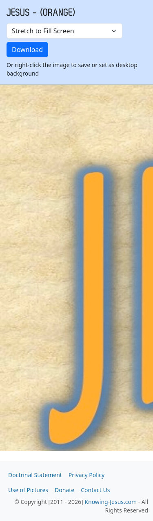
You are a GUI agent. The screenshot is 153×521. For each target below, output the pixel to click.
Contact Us (95, 490)
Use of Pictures (28, 490)
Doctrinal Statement (35, 475)
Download (27, 49)
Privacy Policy (86, 475)
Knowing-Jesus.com (110, 502)
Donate (64, 490)
